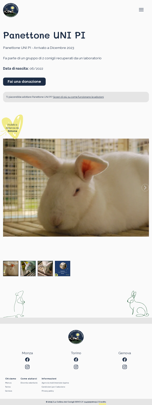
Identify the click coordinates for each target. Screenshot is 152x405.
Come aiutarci (29, 378)
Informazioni (49, 378)
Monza (8, 383)
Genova (8, 391)
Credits (102, 402)
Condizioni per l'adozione (53, 387)
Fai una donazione (24, 81)
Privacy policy (48, 391)
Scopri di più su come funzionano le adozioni (78, 96)
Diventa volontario (29, 383)
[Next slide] (145, 187)
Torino (8, 387)
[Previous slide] (6, 187)
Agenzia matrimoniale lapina (55, 383)
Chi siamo (10, 378)
